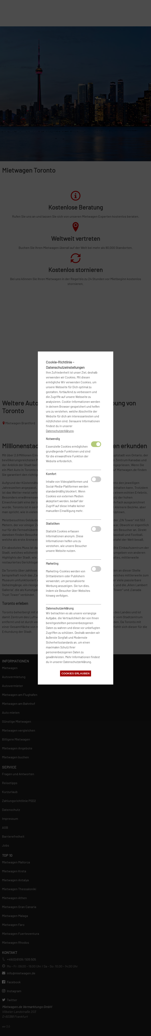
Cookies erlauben (75, 673)
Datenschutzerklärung (60, 431)
